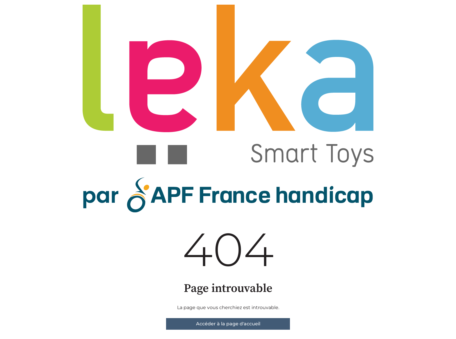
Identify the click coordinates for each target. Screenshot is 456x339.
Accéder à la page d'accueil (228, 324)
